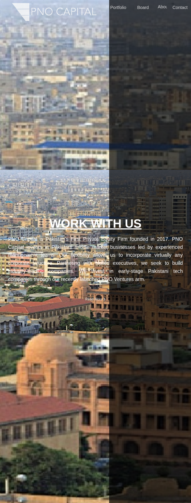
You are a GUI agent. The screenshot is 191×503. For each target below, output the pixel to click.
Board (143, 8)
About (163, 7)
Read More (95, 299)
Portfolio (118, 8)
